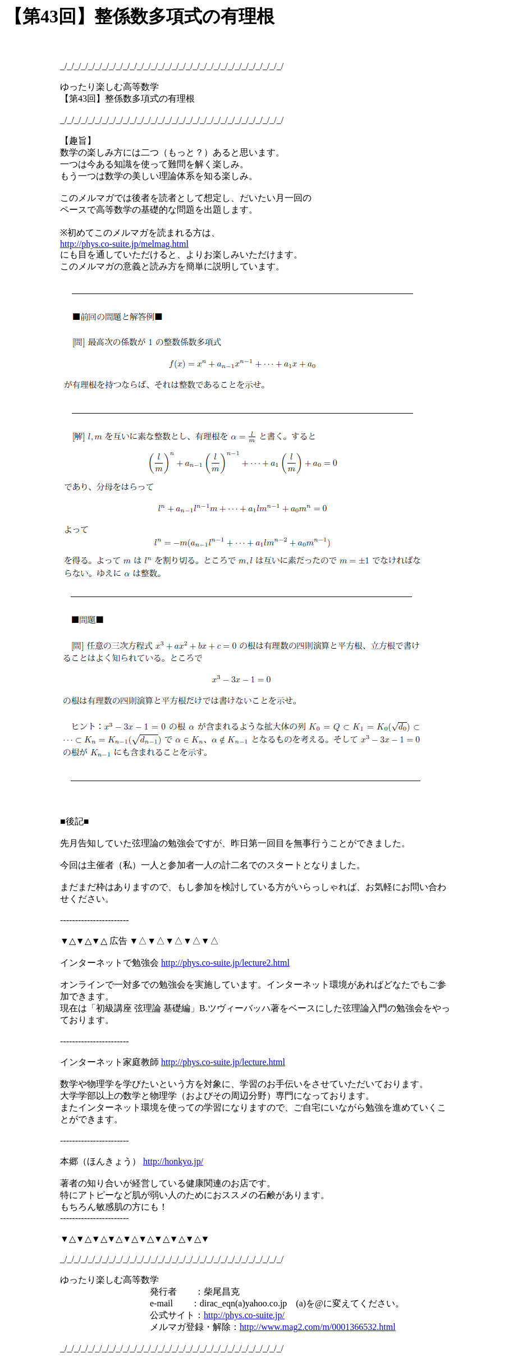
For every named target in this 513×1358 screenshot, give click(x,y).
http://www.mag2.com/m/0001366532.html (318, 1327)
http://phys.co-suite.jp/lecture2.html (225, 962)
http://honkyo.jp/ (173, 1161)
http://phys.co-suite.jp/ (244, 1315)
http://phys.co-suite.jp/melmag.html (124, 244)
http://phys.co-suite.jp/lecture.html (223, 1062)
